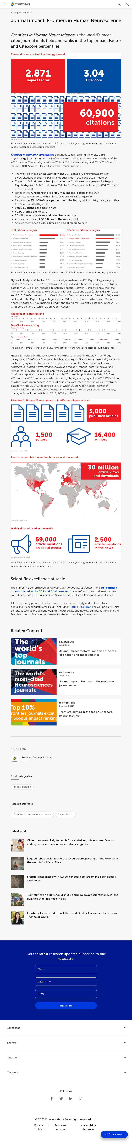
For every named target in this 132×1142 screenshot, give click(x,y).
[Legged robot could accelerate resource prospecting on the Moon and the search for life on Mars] (19, 864)
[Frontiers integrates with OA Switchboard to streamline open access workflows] (19, 882)
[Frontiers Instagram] (80, 1099)
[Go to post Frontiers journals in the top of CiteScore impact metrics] (66, 712)
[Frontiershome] (21, 4)
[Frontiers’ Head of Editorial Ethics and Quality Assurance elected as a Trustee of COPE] (19, 918)
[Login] (127, 4)
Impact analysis (23, 12)
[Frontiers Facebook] (52, 1099)
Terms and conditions (61, 1127)
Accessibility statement (88, 1127)
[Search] (119, 4)
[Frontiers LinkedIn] (71, 1099)
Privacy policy (38, 1127)
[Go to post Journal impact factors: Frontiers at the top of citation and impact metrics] (66, 651)
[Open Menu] (5, 4)
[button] (66, 96)
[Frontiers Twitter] (61, 1099)
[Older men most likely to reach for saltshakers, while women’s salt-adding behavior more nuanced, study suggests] (19, 846)
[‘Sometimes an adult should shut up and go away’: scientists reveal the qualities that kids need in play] (19, 900)
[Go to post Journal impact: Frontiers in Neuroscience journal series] (66, 682)
